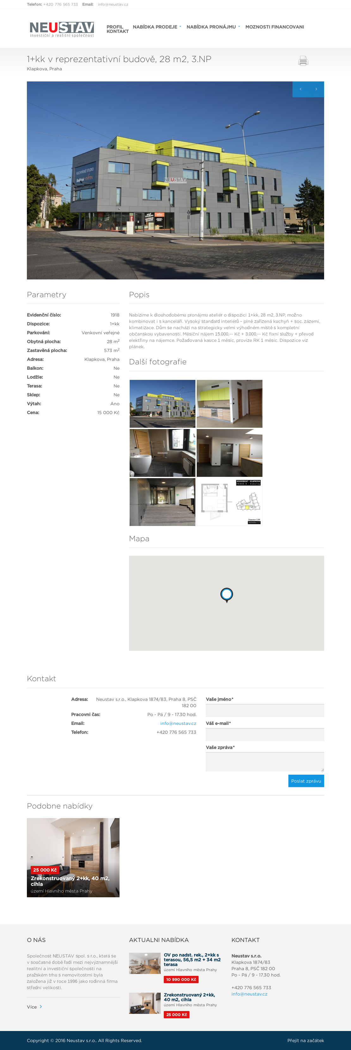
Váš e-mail (218, 723)
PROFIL (115, 26)
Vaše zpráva (220, 747)
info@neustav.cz (113, 4)
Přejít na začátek (305, 1040)
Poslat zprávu (306, 781)
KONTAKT (118, 31)
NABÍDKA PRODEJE (155, 26)
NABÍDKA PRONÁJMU (211, 26)
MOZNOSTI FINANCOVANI (274, 26)
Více (32, 1006)
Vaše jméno (219, 699)
